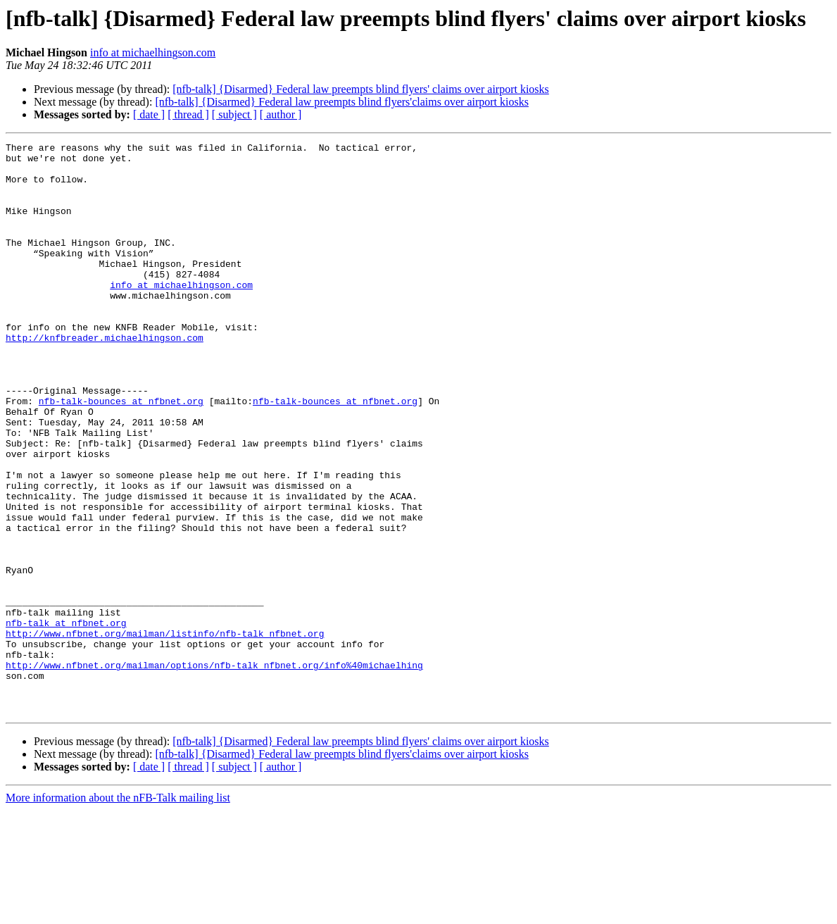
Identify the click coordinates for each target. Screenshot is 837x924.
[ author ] (281, 114)
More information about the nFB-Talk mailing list (118, 912)
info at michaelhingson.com (152, 52)
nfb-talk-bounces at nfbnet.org (121, 453)
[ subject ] (234, 114)
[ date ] (149, 114)
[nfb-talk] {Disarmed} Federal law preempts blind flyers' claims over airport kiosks (360, 89)
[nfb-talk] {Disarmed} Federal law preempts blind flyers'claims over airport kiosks (342, 102)
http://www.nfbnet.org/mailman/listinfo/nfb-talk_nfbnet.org (165, 732)
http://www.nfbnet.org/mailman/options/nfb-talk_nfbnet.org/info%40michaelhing (214, 770)
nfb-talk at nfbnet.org (66, 719)
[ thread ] (188, 114)
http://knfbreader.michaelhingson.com (104, 377)
